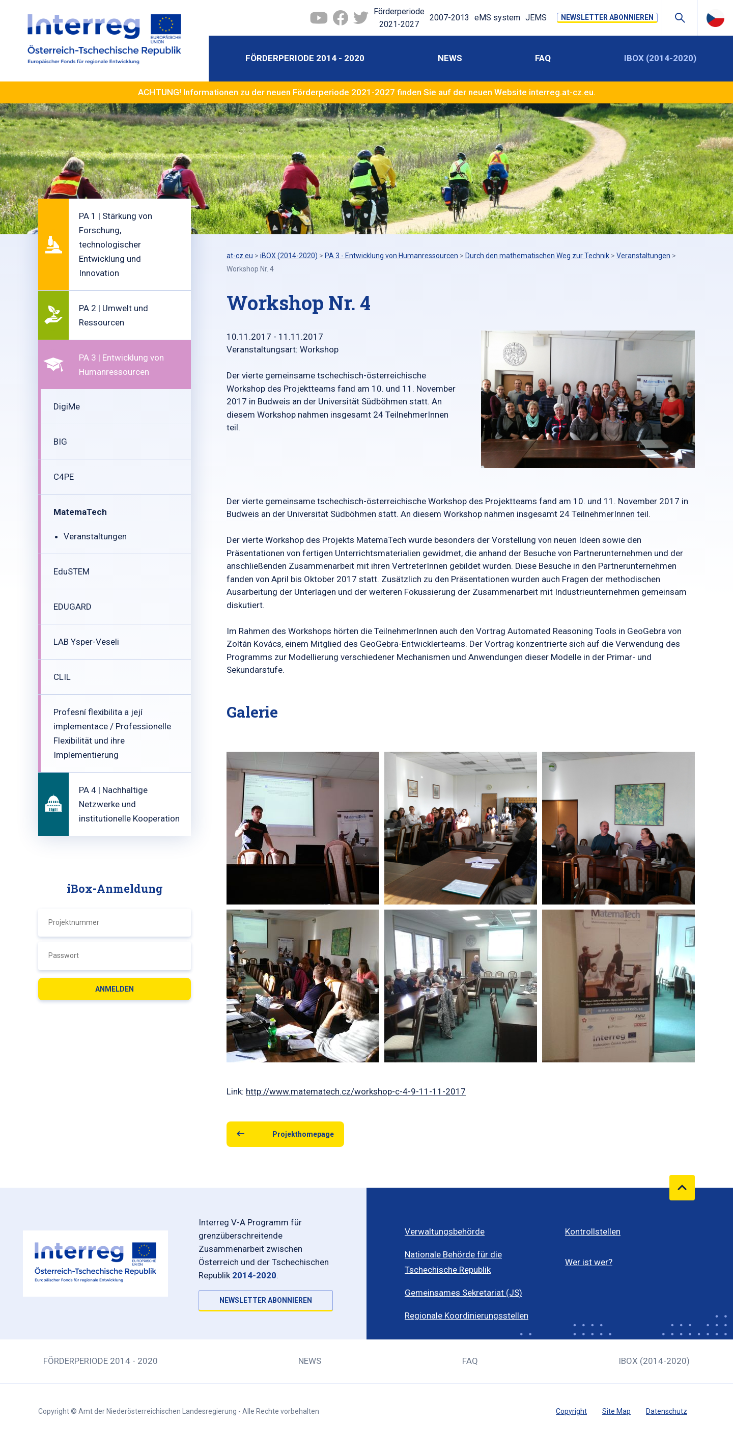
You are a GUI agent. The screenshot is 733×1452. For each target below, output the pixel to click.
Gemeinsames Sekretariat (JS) (463, 1292)
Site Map (616, 1411)
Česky (715, 18)
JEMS (536, 17)
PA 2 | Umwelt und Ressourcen (113, 315)
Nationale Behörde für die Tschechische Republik (453, 1262)
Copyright (571, 1411)
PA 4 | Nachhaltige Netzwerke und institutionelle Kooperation (129, 804)
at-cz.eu (240, 256)
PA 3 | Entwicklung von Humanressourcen (121, 364)
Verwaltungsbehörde (445, 1231)
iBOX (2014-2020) (660, 58)
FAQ (543, 58)
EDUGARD (72, 606)
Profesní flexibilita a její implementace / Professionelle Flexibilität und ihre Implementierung (112, 733)
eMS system (497, 17)
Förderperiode (399, 19)
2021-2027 (373, 92)
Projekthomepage (303, 1134)
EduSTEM (71, 571)
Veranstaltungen (95, 536)
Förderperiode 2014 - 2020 (304, 58)
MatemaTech (80, 512)
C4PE (63, 477)
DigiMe (66, 406)
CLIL (62, 677)
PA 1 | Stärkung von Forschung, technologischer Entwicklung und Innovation (115, 244)
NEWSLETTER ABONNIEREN (607, 17)
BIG (60, 441)
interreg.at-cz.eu (561, 92)
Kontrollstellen (593, 1231)
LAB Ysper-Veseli (86, 642)
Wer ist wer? (588, 1262)
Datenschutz (666, 1411)
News (450, 58)
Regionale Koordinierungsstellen (466, 1315)
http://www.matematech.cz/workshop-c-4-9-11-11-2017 (356, 1091)
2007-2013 (449, 17)
